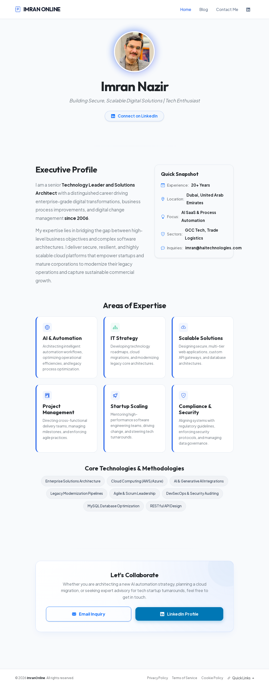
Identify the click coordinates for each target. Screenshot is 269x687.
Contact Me (227, 9)
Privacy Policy (157, 678)
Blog (203, 9)
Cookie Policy (212, 678)
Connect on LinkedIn (134, 115)
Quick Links (239, 678)
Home (185, 9)
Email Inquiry (88, 614)
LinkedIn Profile (179, 614)
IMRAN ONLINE (38, 9)
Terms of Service (184, 678)
